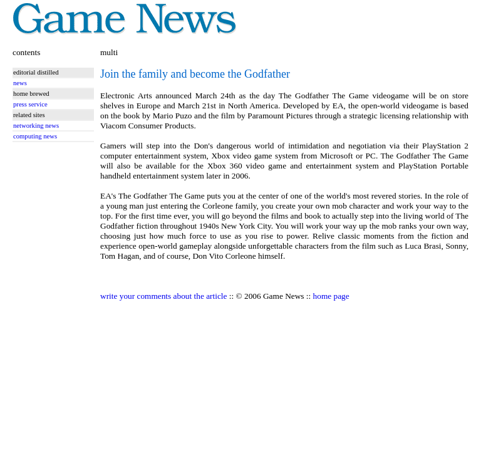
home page (331, 296)
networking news (36, 125)
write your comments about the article (163, 296)
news (20, 83)
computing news (35, 136)
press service (30, 104)
